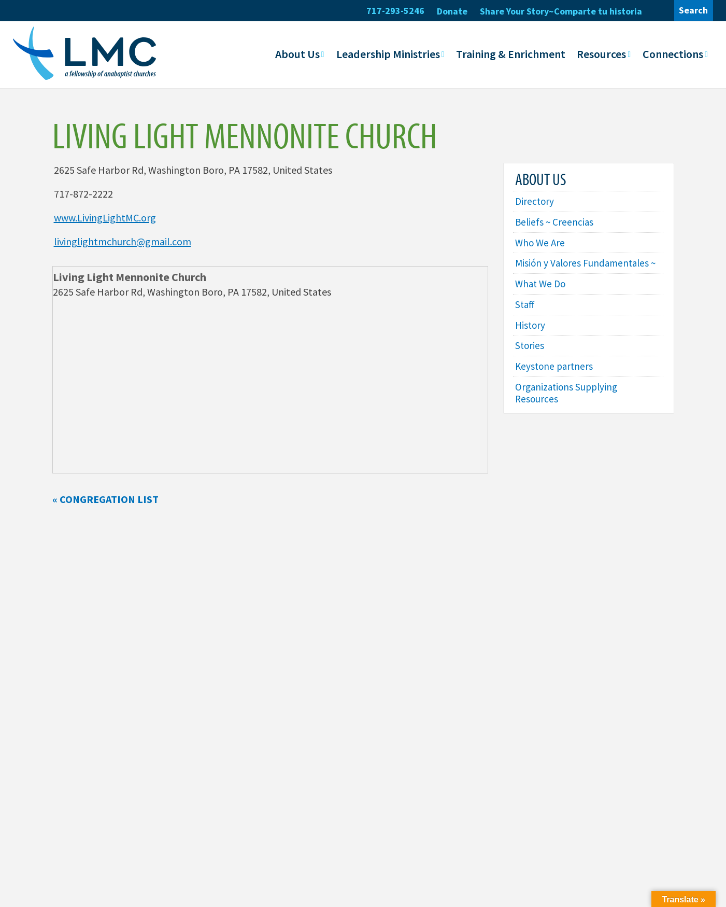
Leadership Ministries (388, 53)
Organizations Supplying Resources (568, 411)
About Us (297, 53)
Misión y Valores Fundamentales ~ (584, 271)
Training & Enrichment (510, 53)
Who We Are (541, 244)
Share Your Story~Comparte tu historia (561, 11)
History (531, 341)
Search (693, 10)
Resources (601, 53)
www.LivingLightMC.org (105, 217)
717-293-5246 (395, 11)
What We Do (541, 298)
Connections (673, 53)
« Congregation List (105, 499)
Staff (525, 320)
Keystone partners (555, 384)
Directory (535, 201)
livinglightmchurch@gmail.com (122, 241)
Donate (452, 11)
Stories (530, 362)
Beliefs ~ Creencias (555, 222)
